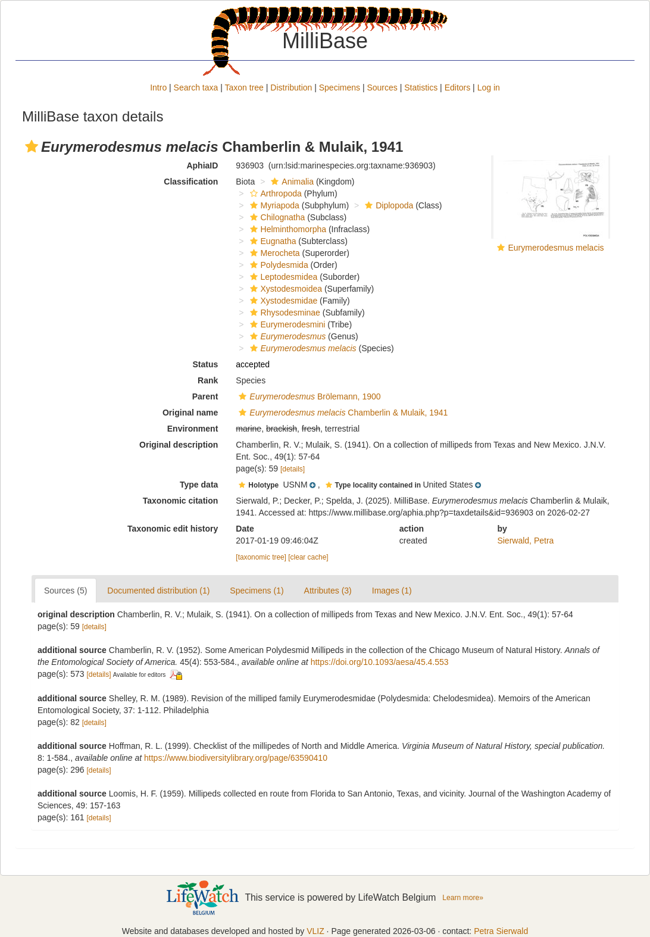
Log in (488, 87)
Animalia (291, 181)
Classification (191, 181)
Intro (158, 87)
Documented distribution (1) (158, 590)
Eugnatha (271, 241)
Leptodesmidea (282, 277)
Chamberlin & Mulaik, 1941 (342, 412)
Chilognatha (276, 217)
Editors (458, 87)
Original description (178, 444)
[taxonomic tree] (261, 557)
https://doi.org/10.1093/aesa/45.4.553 (380, 662)
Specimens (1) (256, 590)
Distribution (291, 87)
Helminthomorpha (287, 229)
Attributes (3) (328, 590)
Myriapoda (273, 205)
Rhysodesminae (283, 312)
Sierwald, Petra (525, 540)
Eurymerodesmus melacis (556, 247)
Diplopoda (387, 205)
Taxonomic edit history (172, 528)
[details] (292, 469)
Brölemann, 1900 (308, 396)
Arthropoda (274, 193)
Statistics (421, 87)
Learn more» (462, 898)
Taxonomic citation (180, 500)
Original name (190, 412)
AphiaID (202, 165)
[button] (31, 146)
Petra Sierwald (501, 931)
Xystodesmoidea (285, 288)
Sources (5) (65, 590)
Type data (199, 484)
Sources (382, 87)
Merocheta (273, 253)
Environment (192, 428)
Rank (208, 380)
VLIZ (315, 931)
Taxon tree (244, 87)
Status (205, 364)
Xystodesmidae (282, 300)
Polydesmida (277, 265)
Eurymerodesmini (286, 324)
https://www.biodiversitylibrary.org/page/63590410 (235, 758)
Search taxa (196, 87)
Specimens (339, 87)
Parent (205, 396)
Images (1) (392, 590)
